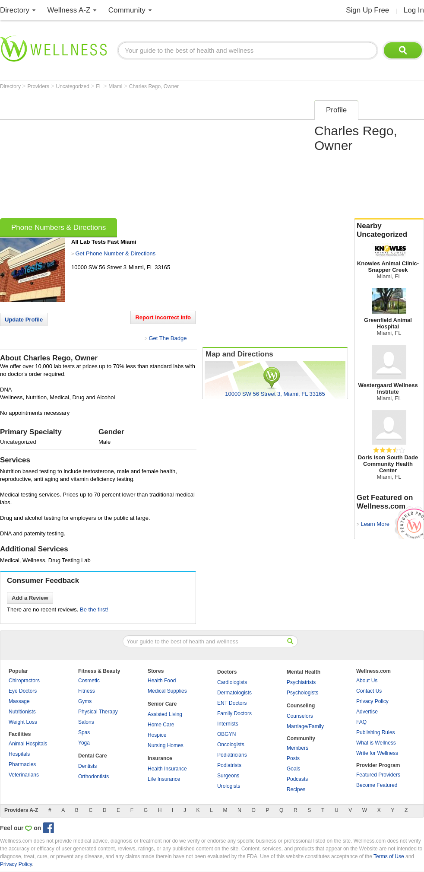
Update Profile (24, 319)
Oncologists (230, 745)
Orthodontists (93, 776)
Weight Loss (23, 722)
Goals (293, 769)
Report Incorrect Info (163, 317)
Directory (14, 10)
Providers (39, 86)
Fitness (86, 691)
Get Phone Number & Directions (115, 253)
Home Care (161, 725)
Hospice (157, 735)
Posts (293, 758)
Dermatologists (234, 693)
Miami (115, 86)
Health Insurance (167, 769)
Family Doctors (234, 713)
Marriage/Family (305, 726)
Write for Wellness (377, 753)
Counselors (300, 716)
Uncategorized (73, 86)
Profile (336, 110)
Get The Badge (168, 338)
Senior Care (162, 704)
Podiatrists (229, 765)
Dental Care (92, 756)
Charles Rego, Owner (154, 86)
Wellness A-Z (69, 10)
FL (99, 86)
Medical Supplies (167, 691)
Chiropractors (24, 681)
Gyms (85, 701)
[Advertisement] (124, 156)
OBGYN (226, 734)
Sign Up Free (367, 10)
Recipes (296, 789)
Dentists (87, 766)
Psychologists (302, 693)
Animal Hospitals (28, 744)
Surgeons (228, 776)
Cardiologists (232, 682)
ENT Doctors (232, 703)
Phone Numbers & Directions (58, 227)
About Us (366, 681)
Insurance (160, 758)
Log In (414, 10)
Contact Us (369, 691)
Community (127, 10)
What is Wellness (376, 743)
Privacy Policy (372, 701)
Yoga (84, 743)
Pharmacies (22, 764)
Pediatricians (232, 755)
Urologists (228, 786)
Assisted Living (165, 714)
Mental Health (303, 672)
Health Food (162, 681)
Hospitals (19, 754)
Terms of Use (388, 856)
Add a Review (30, 598)
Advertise (367, 712)
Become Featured (376, 785)
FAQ (361, 722)
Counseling (301, 706)
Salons (86, 722)
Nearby (389, 230)
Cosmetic (89, 681)
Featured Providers (378, 775)
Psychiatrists (301, 682)
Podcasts (297, 779)
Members (297, 748)
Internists (227, 724)
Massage (19, 701)
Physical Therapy (98, 712)
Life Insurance (164, 779)
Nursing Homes (166, 745)
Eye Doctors (23, 691)
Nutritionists (22, 712)
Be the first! (94, 609)
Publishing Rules (375, 732)
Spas (84, 732)
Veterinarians (24, 775)
